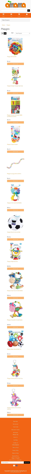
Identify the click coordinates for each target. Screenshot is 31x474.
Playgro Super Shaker (12, 144)
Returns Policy (15, 453)
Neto (20, 472)
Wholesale (15, 432)
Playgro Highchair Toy (12, 261)
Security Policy (15, 456)
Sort (12, 32)
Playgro (8, 25)
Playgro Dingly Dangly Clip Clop (15, 85)
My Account (15, 424)
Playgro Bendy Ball (11, 56)
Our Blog (16, 440)
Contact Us (15, 442)
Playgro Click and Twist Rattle (14, 202)
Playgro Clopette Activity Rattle (14, 320)
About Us (15, 437)
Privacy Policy (15, 450)
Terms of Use (15, 447)
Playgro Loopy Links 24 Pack (14, 173)
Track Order (15, 426)
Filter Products (5, 20)
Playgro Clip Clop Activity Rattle (15, 290)
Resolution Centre (15, 429)
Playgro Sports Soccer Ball (13, 232)
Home (3, 25)
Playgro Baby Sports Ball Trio (14, 349)
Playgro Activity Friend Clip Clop (15, 378)
